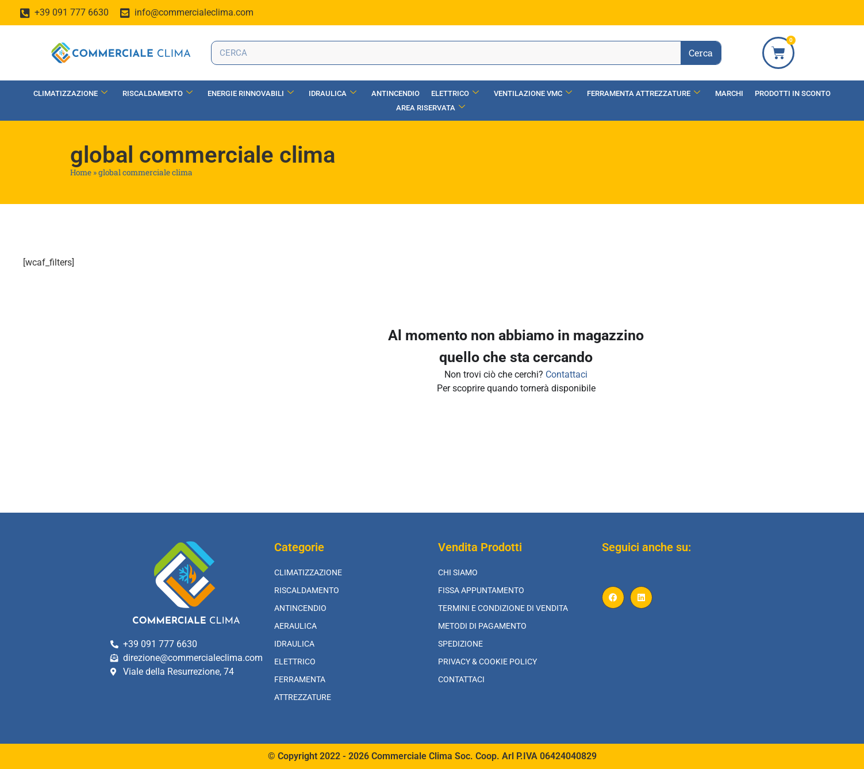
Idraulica (332, 93)
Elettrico (455, 93)
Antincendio (395, 93)
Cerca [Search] (701, 53)
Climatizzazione (70, 93)
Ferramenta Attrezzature (643, 93)
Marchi (729, 93)
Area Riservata (430, 108)
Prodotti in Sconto (793, 93)
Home (80, 172)
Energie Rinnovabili (251, 93)
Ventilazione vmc (533, 93)
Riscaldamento (157, 93)
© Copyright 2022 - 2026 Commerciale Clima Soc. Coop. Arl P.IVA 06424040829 (432, 756)
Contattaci (566, 374)
